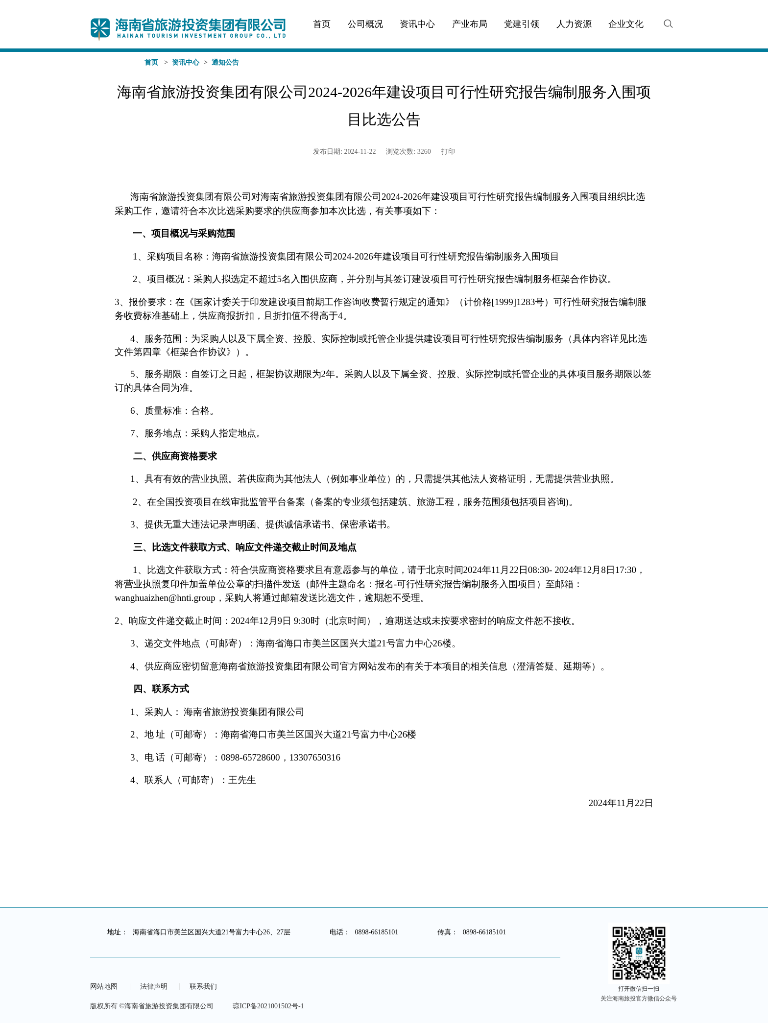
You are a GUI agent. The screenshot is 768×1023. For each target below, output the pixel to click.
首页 (151, 62)
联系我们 (203, 986)
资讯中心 (185, 62)
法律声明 (154, 986)
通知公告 (225, 62)
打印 (448, 151)
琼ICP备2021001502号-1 (268, 1006)
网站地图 (104, 986)
